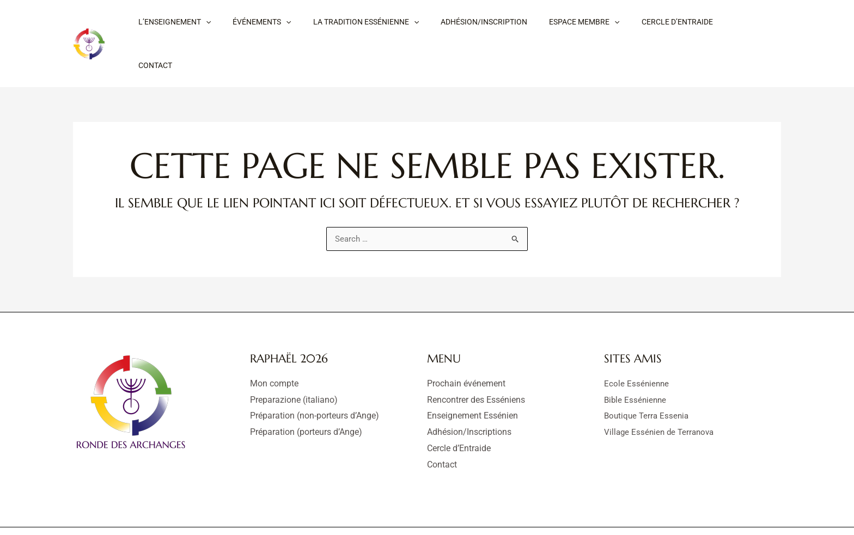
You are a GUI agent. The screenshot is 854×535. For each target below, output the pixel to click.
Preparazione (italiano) (294, 364)
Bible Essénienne (636, 364)
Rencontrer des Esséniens (476, 364)
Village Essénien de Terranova (661, 396)
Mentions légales (374, 513)
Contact (442, 428)
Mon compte (274, 347)
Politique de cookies (566, 513)
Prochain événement (466, 347)
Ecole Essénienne (637, 347)
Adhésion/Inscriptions (469, 396)
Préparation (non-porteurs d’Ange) (314, 379)
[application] (203, 25)
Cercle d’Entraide (459, 412)
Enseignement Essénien (472, 379)
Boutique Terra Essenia (648, 379)
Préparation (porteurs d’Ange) (306, 396)
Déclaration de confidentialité (467, 513)
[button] (171, 25)
